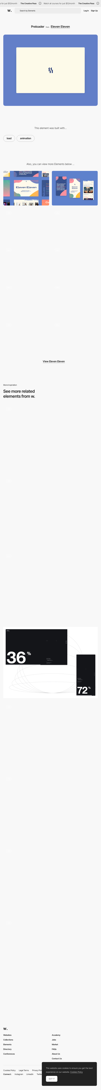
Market (55, 1044)
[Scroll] (26, 263)
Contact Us (57, 1058)
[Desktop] (26, 188)
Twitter (39, 1074)
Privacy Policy (38, 1070)
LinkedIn (29, 1074)
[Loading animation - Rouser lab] (50, 880)
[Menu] (26, 337)
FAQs (54, 1049)
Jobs (54, 1040)
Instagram (19, 1074)
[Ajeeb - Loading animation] (50, 952)
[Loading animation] (50, 662)
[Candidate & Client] (75, 300)
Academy (56, 1035)
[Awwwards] (9, 11)
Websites (7, 1035)
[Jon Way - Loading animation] (50, 736)
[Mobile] (75, 188)
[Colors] (75, 225)
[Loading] (50, 511)
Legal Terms (24, 1070)
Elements (7, 1044)
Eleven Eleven (60, 26)
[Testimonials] (75, 263)
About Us (56, 1054)
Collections (8, 1040)
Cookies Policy (9, 1070)
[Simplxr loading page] (50, 438)
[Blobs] (75, 337)
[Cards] (26, 225)
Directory (7, 1049)
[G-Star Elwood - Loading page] (50, 808)
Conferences (9, 1054)
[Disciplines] (26, 300)
